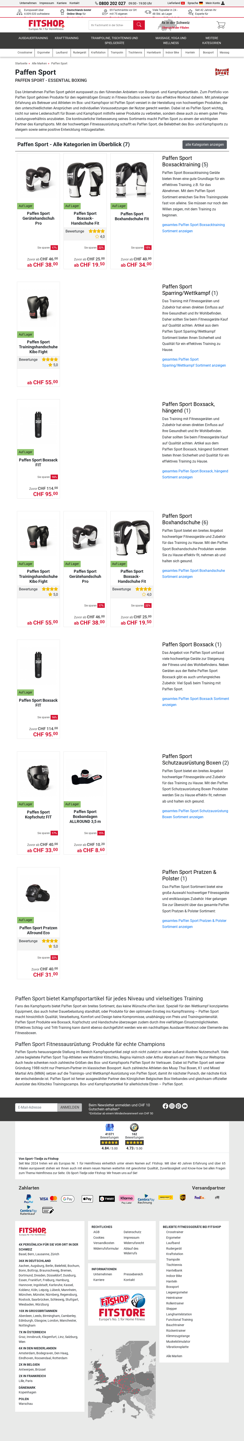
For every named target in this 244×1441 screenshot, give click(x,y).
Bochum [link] (73, 1266)
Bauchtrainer (175, 1325)
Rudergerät (174, 1249)
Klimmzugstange (178, 1336)
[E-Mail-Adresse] (36, 1107)
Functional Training (179, 1320)
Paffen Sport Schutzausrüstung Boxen (191, 762)
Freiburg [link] (48, 1280)
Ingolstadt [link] (40, 1285)
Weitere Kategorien (211, 43)
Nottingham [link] (27, 1325)
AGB (96, 1232)
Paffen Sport (59, 66)
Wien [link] (22, 1342)
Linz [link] (61, 1337)
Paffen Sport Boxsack (188, 647)
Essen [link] (23, 1280)
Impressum (46, 3)
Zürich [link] (55, 1254)
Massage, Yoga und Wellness (171, 43)
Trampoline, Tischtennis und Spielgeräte (114, 43)
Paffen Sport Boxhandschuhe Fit (132, 219)
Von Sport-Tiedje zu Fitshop (39, 1159)
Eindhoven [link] (26, 1358)
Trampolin (173, 1259)
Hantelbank (174, 1270)
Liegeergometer (177, 1292)
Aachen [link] (24, 1266)
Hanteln (171, 1281)
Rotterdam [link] (59, 1358)
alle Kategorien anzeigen (204, 148)
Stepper (171, 1309)
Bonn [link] (22, 1270)
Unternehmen (28, 3)
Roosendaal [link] (43, 1358)
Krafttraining (67, 41)
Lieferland (176, 3)
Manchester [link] (68, 1321)
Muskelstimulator (178, 1342)
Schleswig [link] (57, 1300)
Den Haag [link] (61, 1353)
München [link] (25, 1295)
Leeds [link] (37, 1316)
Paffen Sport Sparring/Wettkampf (186, 293)
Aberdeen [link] (25, 1316)
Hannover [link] (25, 1285)
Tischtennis (174, 1265)
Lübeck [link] (55, 1290)
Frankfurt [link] (34, 1280)
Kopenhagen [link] (27, 1392)
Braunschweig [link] (49, 1270)
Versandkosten (103, 1243)
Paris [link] (29, 1381)
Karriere (62, 3)
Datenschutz (132, 1232)
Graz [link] (22, 1337)
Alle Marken (39, 66)
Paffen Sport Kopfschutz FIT (38, 817)
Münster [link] (38, 1295)
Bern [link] (31, 1254)
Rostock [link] (24, 1300)
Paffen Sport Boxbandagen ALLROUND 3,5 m (85, 819)
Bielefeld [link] (60, 1266)
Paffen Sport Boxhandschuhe (181, 522)
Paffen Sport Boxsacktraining (181, 164)
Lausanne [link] (42, 1254)
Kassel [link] (68, 1285)
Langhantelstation (179, 1314)
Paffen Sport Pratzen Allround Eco (38, 933)
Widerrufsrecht (134, 1243)
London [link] (53, 1321)
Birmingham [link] (51, 1316)
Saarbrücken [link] (40, 1300)
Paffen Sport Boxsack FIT (38, 465)
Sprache (195, 3)
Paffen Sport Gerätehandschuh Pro (38, 221)
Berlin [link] (49, 1266)
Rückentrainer (176, 1331)
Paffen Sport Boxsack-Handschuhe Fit (85, 221)
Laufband (173, 1243)
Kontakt (74, 3)
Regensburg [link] (68, 1295)
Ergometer (173, 1238)
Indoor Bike (174, 1276)
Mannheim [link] (68, 1290)
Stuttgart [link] (72, 1300)
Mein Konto (215, 3)
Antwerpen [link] (26, 1369)
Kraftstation (174, 1254)
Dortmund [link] (26, 1275)
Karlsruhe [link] (55, 1285)
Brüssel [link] (40, 1369)
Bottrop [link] (32, 1270)
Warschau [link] (26, 1404)
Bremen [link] (66, 1270)
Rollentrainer (175, 1303)
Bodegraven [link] (44, 1353)
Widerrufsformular (106, 1249)
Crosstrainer (174, 1232)
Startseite (21, 66)
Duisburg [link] (69, 1275)
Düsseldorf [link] (54, 1275)
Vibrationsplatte (177, 1347)
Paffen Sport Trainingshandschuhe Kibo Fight (38, 350)
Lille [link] (21, 1381)
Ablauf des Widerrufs (131, 1251)
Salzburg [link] (71, 1337)
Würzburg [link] (42, 1304)
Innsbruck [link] (34, 1337)
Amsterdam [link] (27, 1353)
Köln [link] (34, 1290)
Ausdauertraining (33, 41)
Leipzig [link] (44, 1290)
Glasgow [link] (40, 1321)
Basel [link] (22, 1254)
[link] (165, 1107)
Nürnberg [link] (52, 1295)
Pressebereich (133, 1274)
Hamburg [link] (62, 1280)
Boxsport (172, 1287)
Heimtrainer (174, 1298)
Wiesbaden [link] (26, 1304)
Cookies (98, 1238)
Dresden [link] (39, 1275)
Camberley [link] (68, 1316)
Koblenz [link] (24, 1290)
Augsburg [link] (37, 1266)
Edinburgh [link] (26, 1321)
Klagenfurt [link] (49, 1337)
